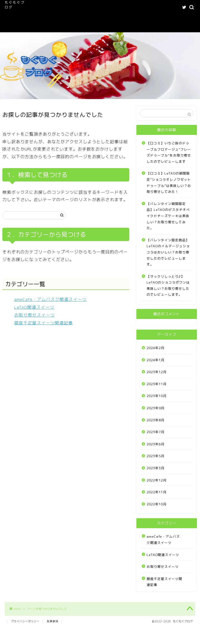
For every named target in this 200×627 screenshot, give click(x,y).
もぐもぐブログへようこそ (66, 7)
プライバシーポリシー (25, 621)
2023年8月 (155, 420)
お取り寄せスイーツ (34, 315)
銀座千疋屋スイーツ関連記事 (43, 323)
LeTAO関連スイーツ (46, 17)
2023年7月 (155, 432)
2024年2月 (155, 348)
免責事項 (52, 621)
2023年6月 (155, 444)
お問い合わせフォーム (47, 26)
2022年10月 (157, 504)
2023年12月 (157, 372)
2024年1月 (155, 360)
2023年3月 (155, 468)
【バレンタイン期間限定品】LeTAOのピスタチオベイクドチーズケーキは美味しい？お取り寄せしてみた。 (168, 215)
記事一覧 (73, 17)
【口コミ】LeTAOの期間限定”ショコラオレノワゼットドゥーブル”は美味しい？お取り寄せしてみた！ (169, 182)
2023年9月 (155, 408)
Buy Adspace (79, 26)
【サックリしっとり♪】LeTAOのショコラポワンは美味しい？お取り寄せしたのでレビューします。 (168, 285)
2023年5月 (155, 456)
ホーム (36, 7)
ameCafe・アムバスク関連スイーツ (118, 7)
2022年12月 (157, 480)
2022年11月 (157, 492)
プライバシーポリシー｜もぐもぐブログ (114, 17)
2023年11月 (157, 384)
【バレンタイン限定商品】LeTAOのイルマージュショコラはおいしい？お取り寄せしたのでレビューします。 (168, 252)
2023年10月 (157, 396)
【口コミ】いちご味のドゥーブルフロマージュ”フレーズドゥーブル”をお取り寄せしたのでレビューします (169, 152)
